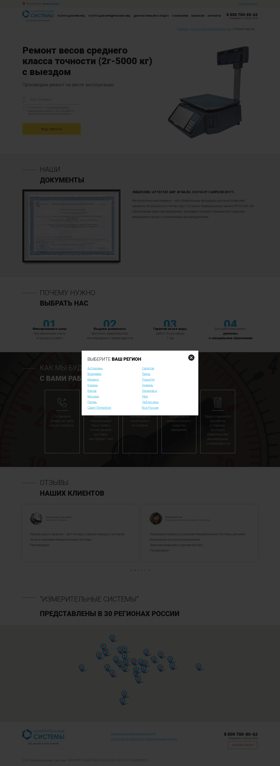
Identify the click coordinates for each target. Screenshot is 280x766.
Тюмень (147, 385)
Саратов (148, 368)
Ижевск (93, 379)
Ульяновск (149, 391)
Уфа (145, 396)
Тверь (146, 374)
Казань (93, 385)
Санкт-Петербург (100, 408)
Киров (92, 391)
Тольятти (148, 379)
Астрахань (95, 368)
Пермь (92, 402)
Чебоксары (150, 402)
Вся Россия (150, 408)
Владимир (95, 374)
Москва (93, 396)
